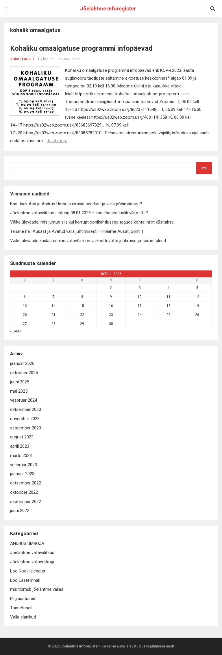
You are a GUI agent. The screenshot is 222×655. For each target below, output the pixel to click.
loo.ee (48, 59)
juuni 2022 (19, 510)
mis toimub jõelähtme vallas (36, 589)
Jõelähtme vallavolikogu (33, 561)
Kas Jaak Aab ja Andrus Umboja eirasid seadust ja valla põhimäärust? (76, 203)
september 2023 (25, 428)
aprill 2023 (19, 446)
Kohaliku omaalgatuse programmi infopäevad (81, 48)
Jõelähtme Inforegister (108, 9)
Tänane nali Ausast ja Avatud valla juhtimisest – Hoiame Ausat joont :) (76, 231)
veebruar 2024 (23, 400)
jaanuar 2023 (22, 473)
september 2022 (25, 501)
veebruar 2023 (23, 464)
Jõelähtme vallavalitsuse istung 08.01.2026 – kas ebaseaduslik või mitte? (79, 212)
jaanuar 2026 (22, 363)
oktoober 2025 (24, 372)
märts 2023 (21, 455)
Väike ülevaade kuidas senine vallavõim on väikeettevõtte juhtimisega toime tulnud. (88, 240)
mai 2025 (18, 391)
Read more (57, 140)
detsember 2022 (25, 483)
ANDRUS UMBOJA (27, 543)
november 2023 (25, 418)
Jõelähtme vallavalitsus (32, 552)
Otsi (204, 168)
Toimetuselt (22, 59)
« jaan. (16, 331)
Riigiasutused (22, 598)
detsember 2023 (25, 409)
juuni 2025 (19, 382)
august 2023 (22, 437)
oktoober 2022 (24, 492)
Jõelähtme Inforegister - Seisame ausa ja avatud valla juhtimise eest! (117, 646)
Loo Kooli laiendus (27, 571)
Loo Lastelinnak (25, 580)
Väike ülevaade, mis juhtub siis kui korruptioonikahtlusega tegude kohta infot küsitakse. (92, 222)
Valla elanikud (23, 617)
